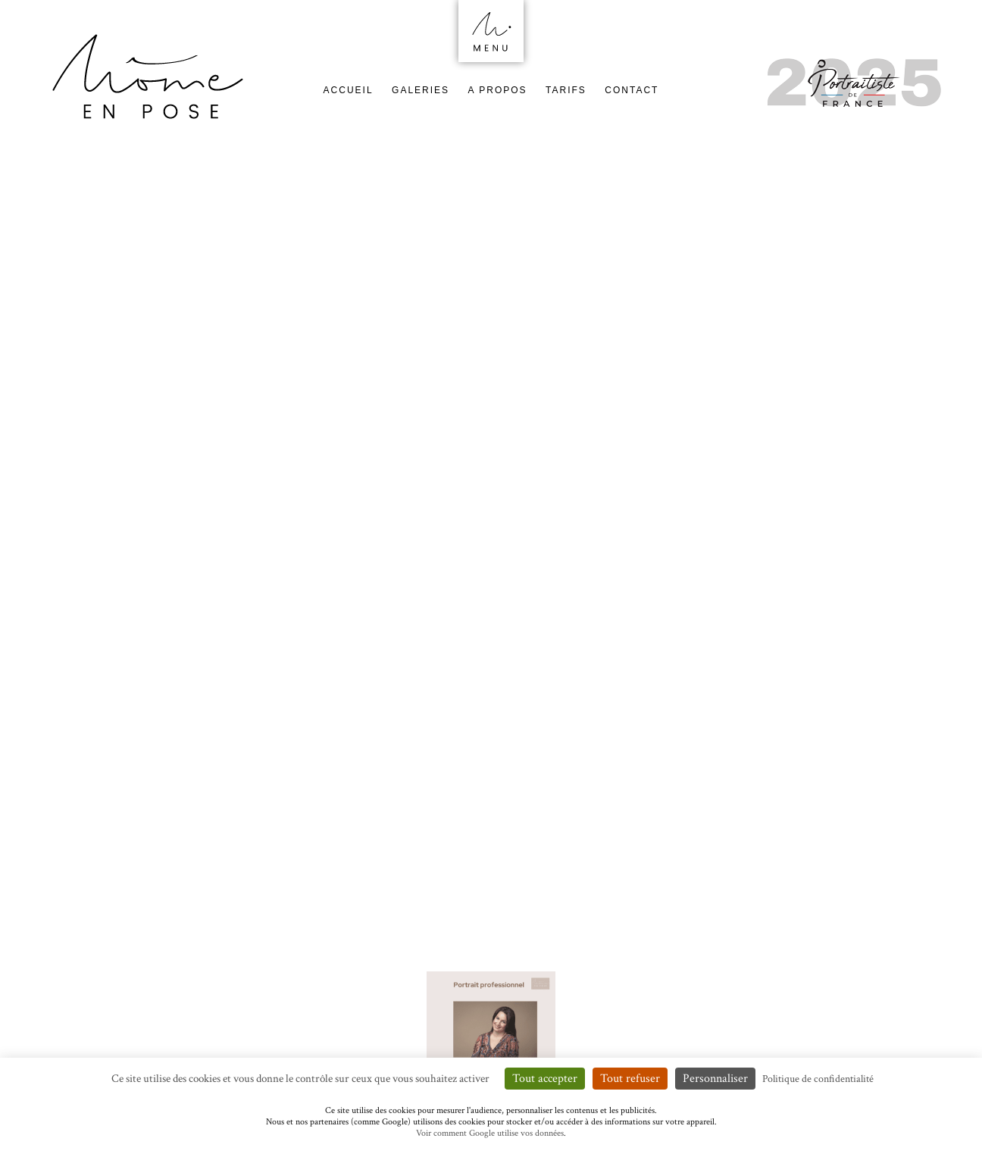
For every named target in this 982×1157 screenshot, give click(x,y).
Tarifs (566, 90)
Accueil (349, 90)
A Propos (497, 90)
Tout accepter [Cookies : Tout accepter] (544, 1079)
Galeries (420, 90)
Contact (631, 90)
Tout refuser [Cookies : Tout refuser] (630, 1079)
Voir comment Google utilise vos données (490, 1133)
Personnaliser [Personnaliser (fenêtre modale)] (715, 1079)
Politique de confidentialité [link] (818, 1079)
